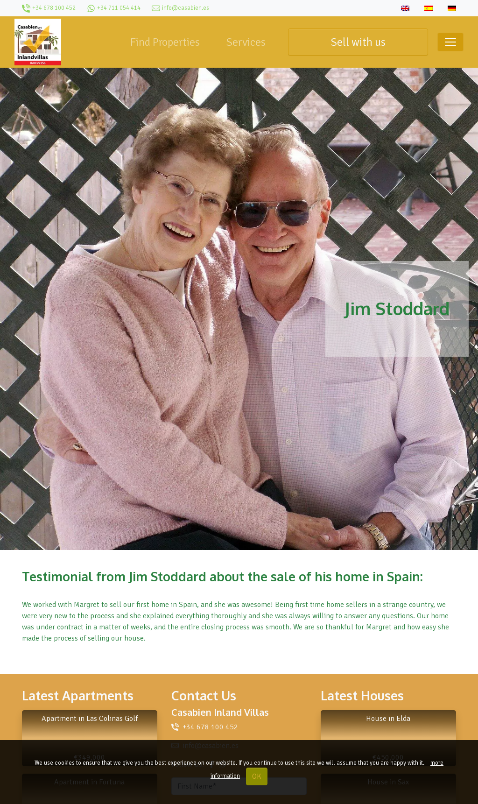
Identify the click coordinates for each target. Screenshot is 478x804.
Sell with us (358, 42)
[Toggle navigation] (450, 42)
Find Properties (165, 42)
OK (256, 776)
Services (246, 42)
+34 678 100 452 (210, 727)
